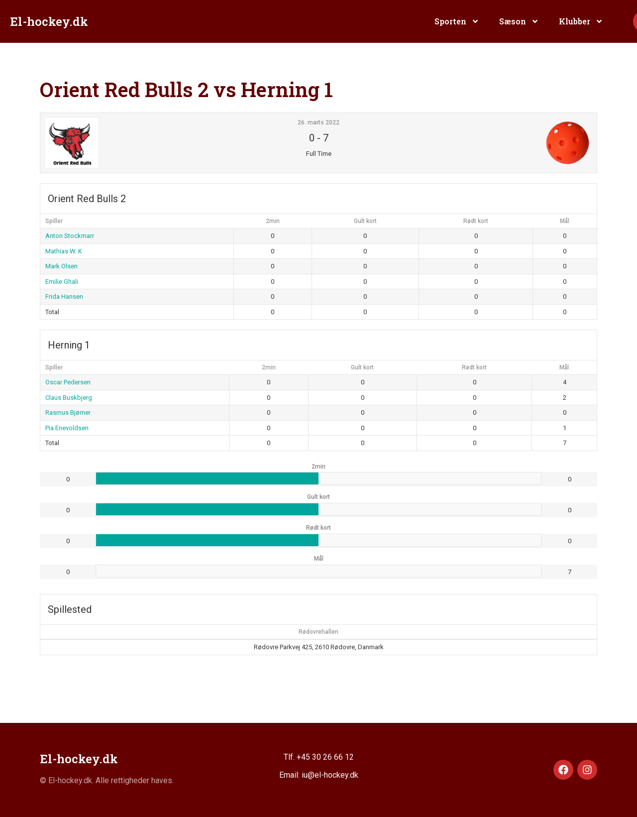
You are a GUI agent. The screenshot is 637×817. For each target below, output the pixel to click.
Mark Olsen (61, 266)
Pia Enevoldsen (67, 428)
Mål (564, 221)
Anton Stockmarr (69, 235)
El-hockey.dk (49, 21)
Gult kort (365, 221)
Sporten (456, 21)
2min (273, 221)
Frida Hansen (64, 296)
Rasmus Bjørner (68, 412)
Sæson (519, 21)
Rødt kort (475, 221)
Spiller (54, 221)
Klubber (581, 21)
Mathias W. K (63, 251)
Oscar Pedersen (68, 382)
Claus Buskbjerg (68, 397)
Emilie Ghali (61, 281)
